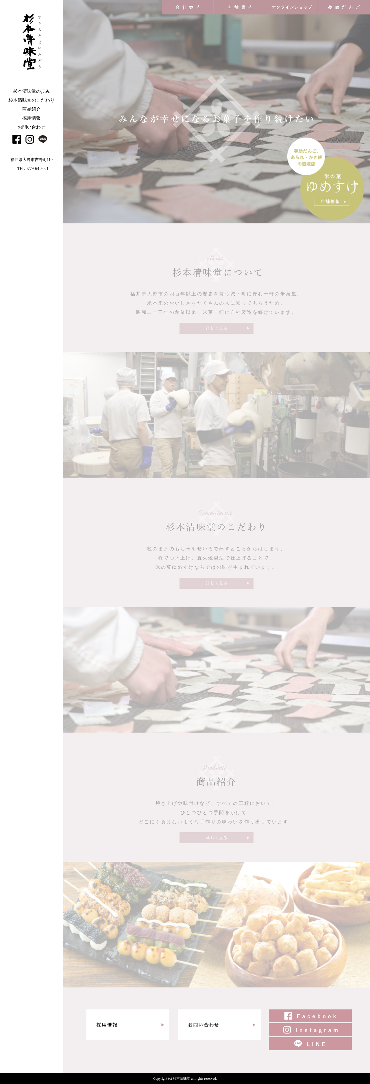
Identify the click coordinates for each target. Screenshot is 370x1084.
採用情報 (31, 118)
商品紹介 (31, 109)
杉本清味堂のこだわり (31, 100)
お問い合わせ (31, 127)
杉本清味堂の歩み (31, 91)
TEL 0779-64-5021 (33, 168)
